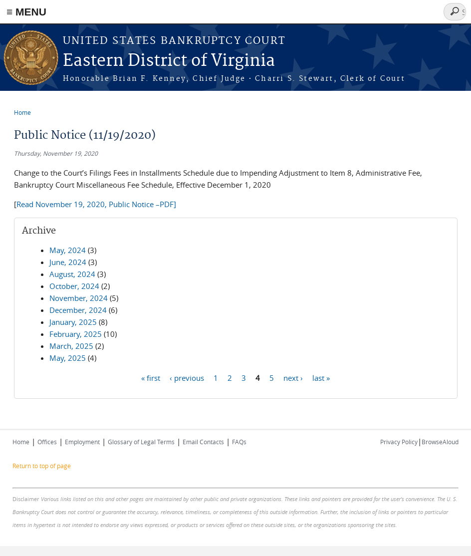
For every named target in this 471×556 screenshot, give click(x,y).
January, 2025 (73, 322)
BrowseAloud (440, 442)
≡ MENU (26, 11)
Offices (47, 442)
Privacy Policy (399, 442)
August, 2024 (72, 274)
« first (150, 377)
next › (293, 377)
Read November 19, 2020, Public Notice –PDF (95, 204)
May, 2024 (67, 250)
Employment (82, 442)
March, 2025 (71, 346)
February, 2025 (75, 334)
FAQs (239, 442)
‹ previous (187, 377)
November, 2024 (78, 298)
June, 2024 (67, 262)
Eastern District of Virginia (169, 61)
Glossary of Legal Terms (141, 442)
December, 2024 (78, 310)
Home (22, 112)
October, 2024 (74, 286)
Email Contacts (203, 442)
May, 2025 (67, 358)
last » (321, 377)
